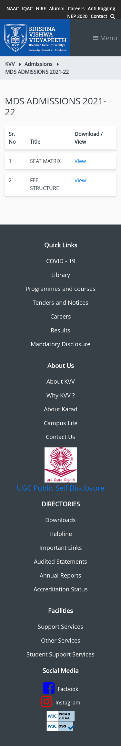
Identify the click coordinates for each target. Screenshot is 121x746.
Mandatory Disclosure (60, 344)
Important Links (60, 547)
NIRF (41, 8)
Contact (99, 16)
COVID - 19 (60, 261)
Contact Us (60, 437)
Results (60, 330)
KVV (10, 64)
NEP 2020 (77, 16)
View (80, 161)
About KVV (60, 381)
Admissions (39, 64)
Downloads (60, 520)
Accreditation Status (61, 589)
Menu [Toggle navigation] (105, 37)
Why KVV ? (60, 395)
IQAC (27, 8)
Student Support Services (60, 654)
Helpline (60, 534)
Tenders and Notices (60, 302)
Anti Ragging (101, 8)
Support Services (60, 626)
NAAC (12, 8)
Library (60, 275)
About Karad (60, 409)
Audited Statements (60, 561)
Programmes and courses (60, 288)
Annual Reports (60, 575)
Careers (76, 8)
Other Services (60, 640)
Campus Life (60, 423)
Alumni (57, 8)
